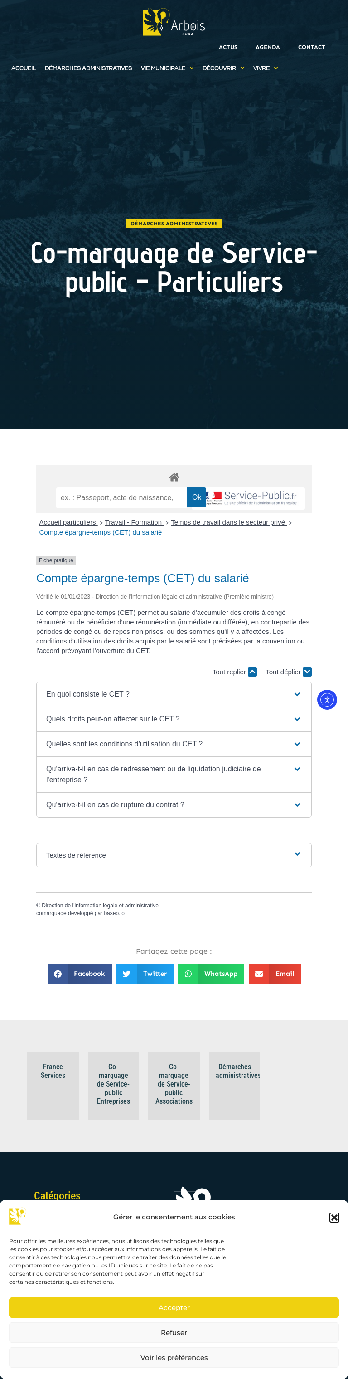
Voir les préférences (174, 1357)
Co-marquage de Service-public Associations (174, 1084)
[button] (334, 1217)
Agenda (268, 47)
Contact (311, 47)
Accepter (174, 1307)
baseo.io (114, 913)
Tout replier (235, 672)
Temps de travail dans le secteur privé (229, 522)
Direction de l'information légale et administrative (100, 905)
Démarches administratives (174, 223)
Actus (228, 47)
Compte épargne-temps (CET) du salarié (100, 532)
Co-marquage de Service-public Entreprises (113, 1084)
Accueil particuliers (68, 522)
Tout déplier (289, 672)
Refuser (174, 1332)
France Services (53, 1071)
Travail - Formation (134, 522)
